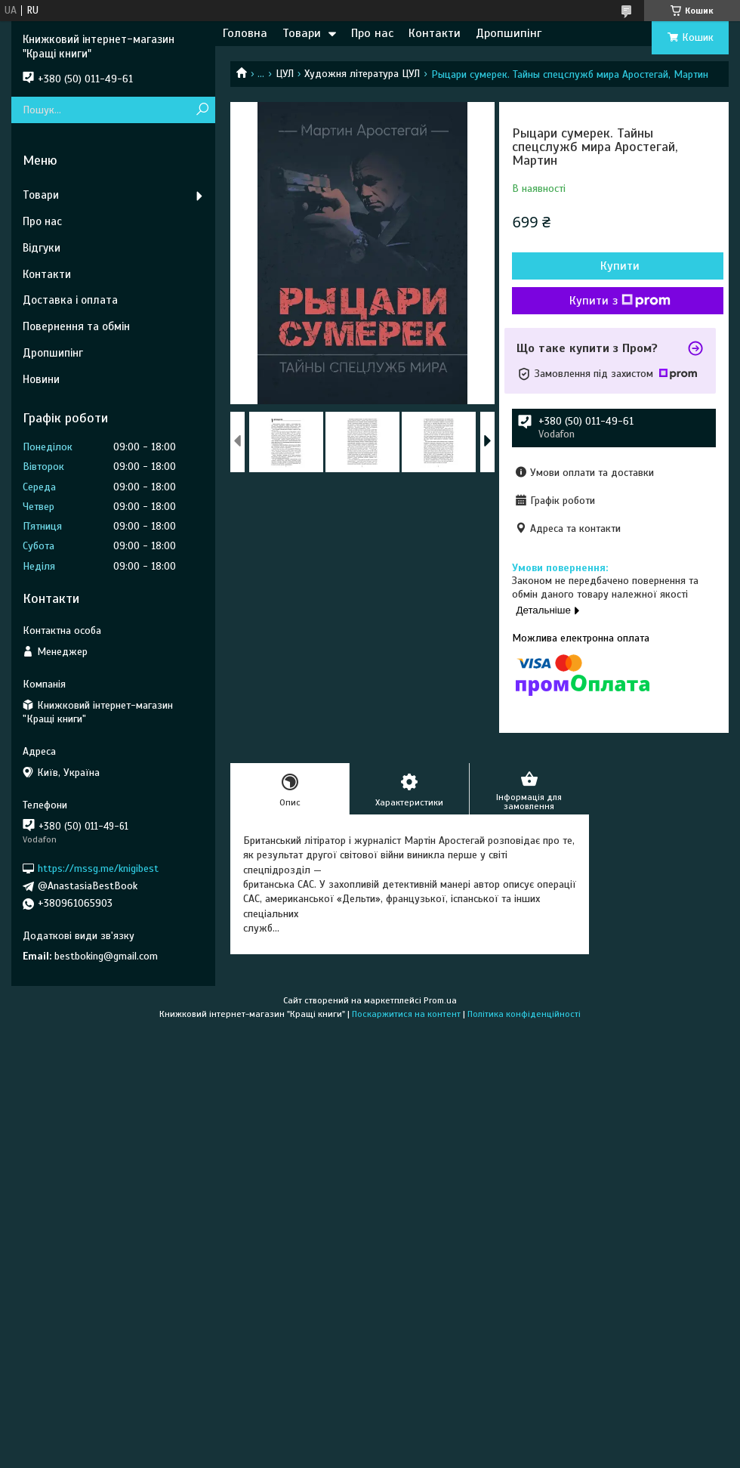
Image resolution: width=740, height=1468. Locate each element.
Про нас (372, 33)
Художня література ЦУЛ (362, 73)
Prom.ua (440, 1000)
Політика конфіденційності (524, 1014)
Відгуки (41, 248)
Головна (245, 33)
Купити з (620, 300)
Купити (620, 266)
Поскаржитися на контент (406, 1014)
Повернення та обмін (76, 326)
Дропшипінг (508, 33)
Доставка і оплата (70, 300)
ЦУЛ (285, 73)
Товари (301, 33)
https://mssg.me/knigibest (98, 868)
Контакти (435, 33)
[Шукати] (202, 110)
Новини (41, 379)
